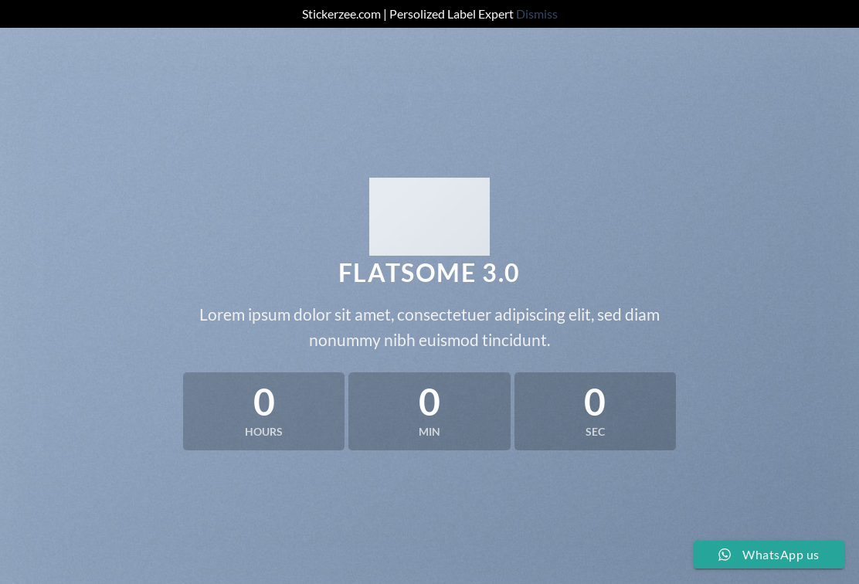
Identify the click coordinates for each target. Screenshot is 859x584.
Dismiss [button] (537, 13)
